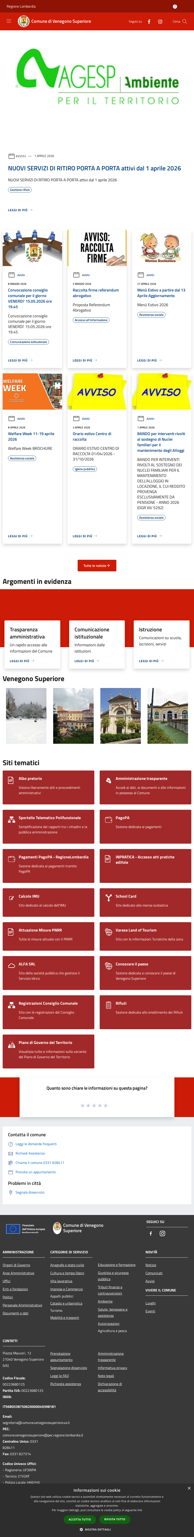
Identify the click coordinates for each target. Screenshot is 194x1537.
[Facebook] (147, 21)
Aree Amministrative (18, 1273)
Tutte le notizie (96, 565)
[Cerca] (184, 21)
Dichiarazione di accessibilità (110, 1387)
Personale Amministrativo (22, 1305)
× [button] (189, 1488)
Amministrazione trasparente (111, 1356)
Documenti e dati (15, 1313)
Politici (8, 1297)
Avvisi (21, 155)
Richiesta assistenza (65, 1383)
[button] (97, 1529)
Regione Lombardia (21, 6)
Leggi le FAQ (59, 1375)
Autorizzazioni (108, 1323)
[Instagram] (158, 21)
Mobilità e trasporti (64, 1317)
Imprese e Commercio (66, 1289)
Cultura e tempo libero (67, 1273)
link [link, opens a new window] (139, 1510)
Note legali (106, 1375)
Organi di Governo (16, 1265)
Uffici (6, 1281)
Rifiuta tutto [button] (114, 1519)
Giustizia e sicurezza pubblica (113, 1276)
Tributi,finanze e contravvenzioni (110, 1290)
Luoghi (151, 1303)
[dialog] (97, 1510)
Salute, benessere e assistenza (112, 1312)
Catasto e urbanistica (66, 1303)
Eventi (150, 1311)
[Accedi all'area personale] (175, 6)
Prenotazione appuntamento (61, 1356)
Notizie (151, 1265)
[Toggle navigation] (9, 21)
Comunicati (154, 1273)
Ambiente (105, 1301)
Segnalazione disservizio (68, 1367)
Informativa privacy (112, 1367)
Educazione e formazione (116, 1264)
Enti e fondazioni (15, 1289)
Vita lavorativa (61, 1281)
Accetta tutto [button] (80, 1519)
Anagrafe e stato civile (67, 1265)
